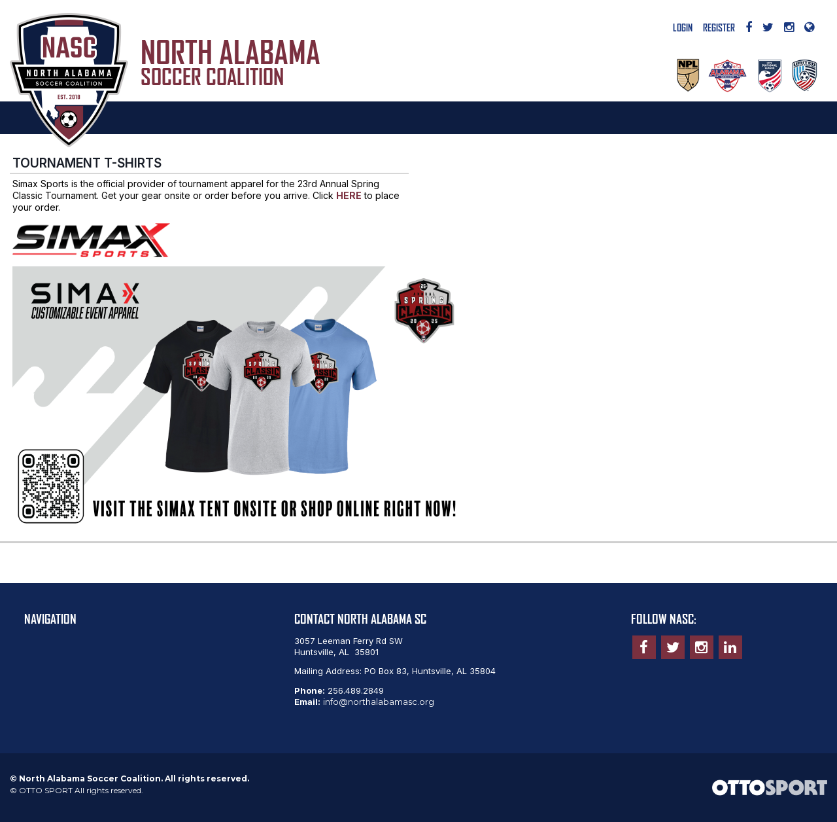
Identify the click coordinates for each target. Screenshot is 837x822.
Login (682, 28)
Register (719, 28)
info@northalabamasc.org (378, 701)
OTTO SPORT (46, 790)
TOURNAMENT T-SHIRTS (87, 163)
